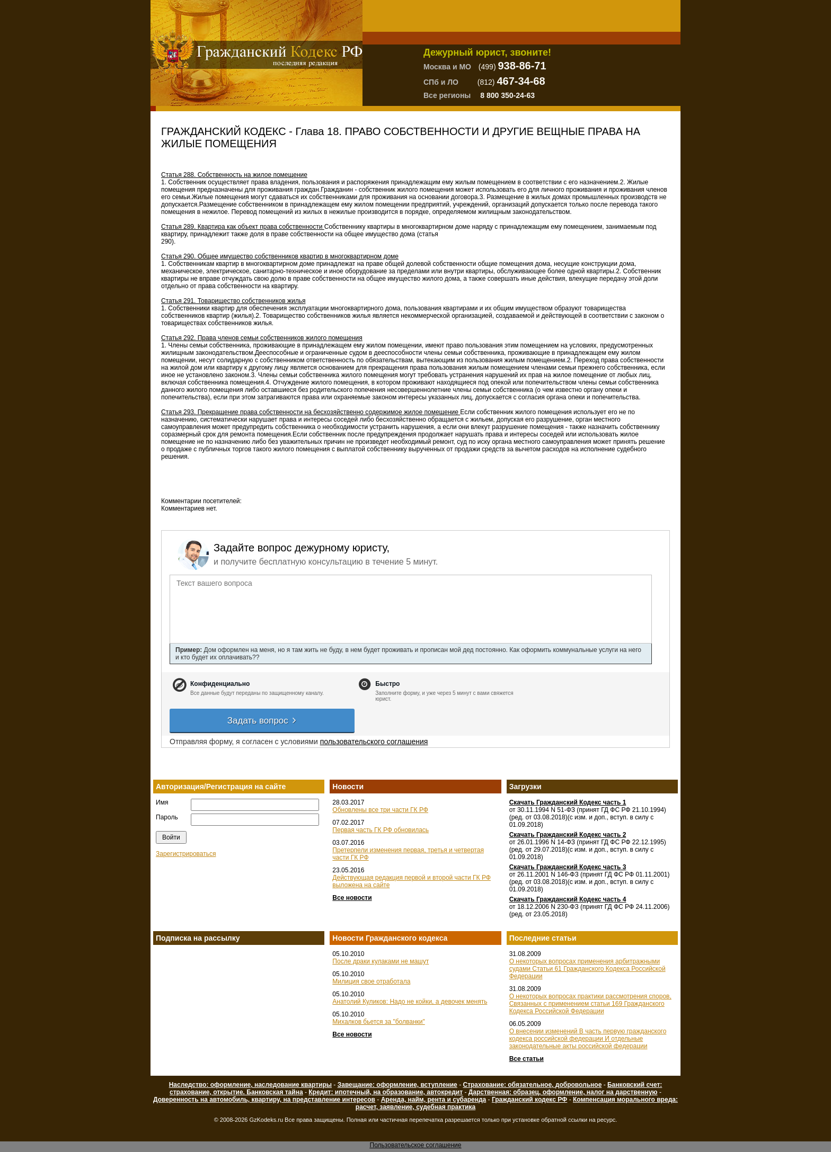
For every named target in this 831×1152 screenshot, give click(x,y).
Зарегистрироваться (186, 854)
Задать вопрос (262, 721)
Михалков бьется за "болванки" (378, 1021)
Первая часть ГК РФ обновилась (380, 830)
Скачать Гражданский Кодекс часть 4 (567, 899)
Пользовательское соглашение (416, 1145)
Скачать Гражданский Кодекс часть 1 (567, 802)
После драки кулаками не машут (380, 961)
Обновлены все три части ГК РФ (380, 810)
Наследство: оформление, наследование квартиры (250, 1084)
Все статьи (526, 1058)
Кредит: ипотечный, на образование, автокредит (385, 1092)
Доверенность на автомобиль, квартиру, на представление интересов (264, 1099)
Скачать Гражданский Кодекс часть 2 (567, 834)
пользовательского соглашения (374, 741)
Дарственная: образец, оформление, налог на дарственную (563, 1092)
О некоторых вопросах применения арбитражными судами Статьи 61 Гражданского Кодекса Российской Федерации (587, 969)
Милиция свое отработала (371, 981)
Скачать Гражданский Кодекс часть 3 (567, 867)
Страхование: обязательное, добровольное (532, 1084)
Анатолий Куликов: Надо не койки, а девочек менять (409, 1001)
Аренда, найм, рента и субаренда (434, 1099)
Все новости (352, 897)
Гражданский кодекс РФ (529, 1099)
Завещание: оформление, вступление (397, 1084)
